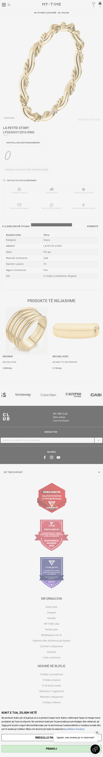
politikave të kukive (75, 729)
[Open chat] (95, 749)
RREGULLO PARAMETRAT (51, 737)
